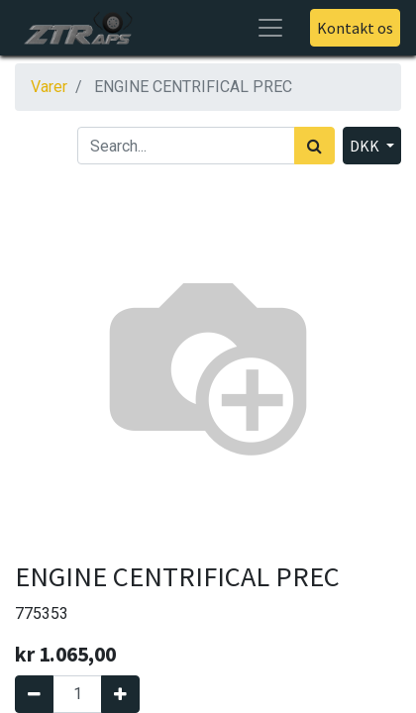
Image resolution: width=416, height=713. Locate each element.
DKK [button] (366, 145)
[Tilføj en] (120, 694)
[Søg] (314, 145)
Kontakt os (355, 28)
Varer (49, 86)
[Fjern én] (34, 694)
